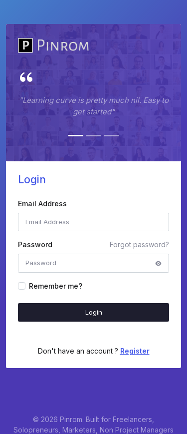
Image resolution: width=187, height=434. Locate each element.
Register (135, 351)
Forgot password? (139, 244)
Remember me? (55, 286)
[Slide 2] (93, 135)
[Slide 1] (75, 135)
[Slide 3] (111, 135)
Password (35, 244)
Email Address (42, 203)
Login (93, 312)
